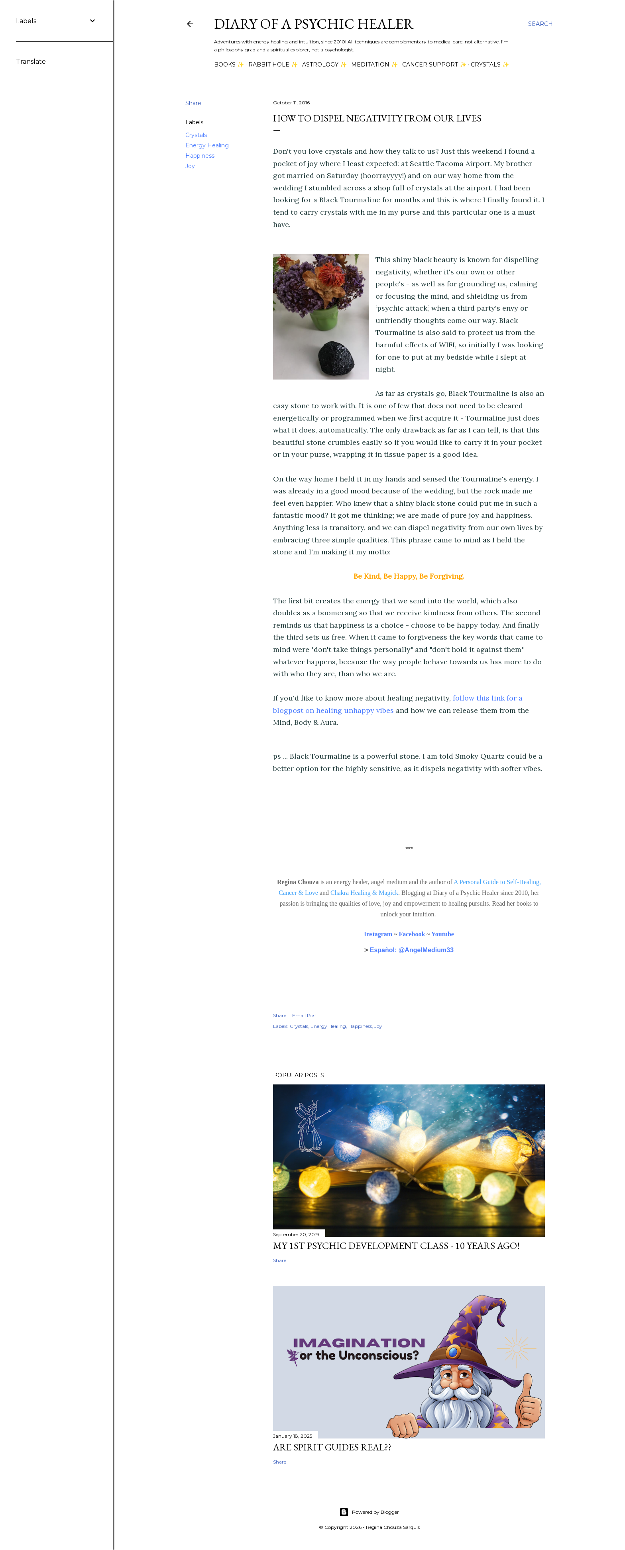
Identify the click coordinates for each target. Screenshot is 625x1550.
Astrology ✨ (324, 64)
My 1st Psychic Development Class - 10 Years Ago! (396, 1245)
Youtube (442, 934)
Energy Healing (207, 145)
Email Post (304, 1015)
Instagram (378, 934)
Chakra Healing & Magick (364, 892)
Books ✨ (229, 64)
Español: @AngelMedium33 (412, 950)
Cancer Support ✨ (434, 64)
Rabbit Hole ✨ (273, 64)
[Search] (540, 23)
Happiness (199, 155)
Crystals (196, 135)
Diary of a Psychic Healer (314, 23)
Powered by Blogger (369, 1512)
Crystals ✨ (490, 64)
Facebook (412, 934)
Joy (190, 166)
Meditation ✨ (374, 64)
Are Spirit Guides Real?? (332, 1447)
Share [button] (193, 103)
